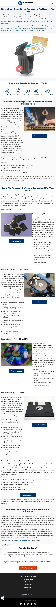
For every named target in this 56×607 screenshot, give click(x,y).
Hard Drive (18, 92)
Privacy (21, 600)
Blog (28, 590)
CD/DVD (36, 92)
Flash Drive (28, 92)
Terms (29, 600)
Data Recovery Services (28, 576)
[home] (25, 3)
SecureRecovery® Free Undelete (11, 132)
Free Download (39, 136)
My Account (28, 587)
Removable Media (47, 92)
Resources (28, 584)
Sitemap (34, 600)
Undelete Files (7, 92)
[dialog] (2, 598)
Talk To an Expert (28, 568)
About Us (28, 582)
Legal (25, 600)
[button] (52, 3)
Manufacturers (28, 579)
